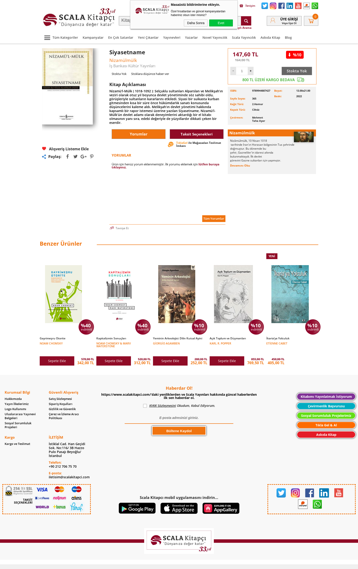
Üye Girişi (289, 19)
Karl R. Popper (220, 343)
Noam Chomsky (51, 343)
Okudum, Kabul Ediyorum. (179, 398)
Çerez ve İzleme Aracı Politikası (64, 409)
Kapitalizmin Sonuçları (111, 338)
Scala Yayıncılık (244, 37)
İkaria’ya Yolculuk (278, 338)
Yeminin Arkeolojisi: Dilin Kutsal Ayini (177, 338)
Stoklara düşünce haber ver (150, 74)
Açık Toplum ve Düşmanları (228, 338)
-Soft (154, 563)
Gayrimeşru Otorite (52, 338)
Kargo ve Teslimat (17, 437)
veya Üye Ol (289, 23)
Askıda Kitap (270, 37)
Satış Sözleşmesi (60, 392)
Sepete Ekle (57, 354)
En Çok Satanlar (120, 37)
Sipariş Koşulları (60, 397)
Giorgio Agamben (166, 343)
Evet (221, 23)
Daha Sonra (196, 23)
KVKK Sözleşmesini (162, 398)
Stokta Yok (297, 71)
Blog (288, 37)
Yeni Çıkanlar (148, 37)
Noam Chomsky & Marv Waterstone (113, 344)
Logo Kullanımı (15, 402)
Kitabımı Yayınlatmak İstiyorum (326, 389)
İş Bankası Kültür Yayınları (132, 66)
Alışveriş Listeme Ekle (65, 149)
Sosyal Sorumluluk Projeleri (18, 418)
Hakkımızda (13, 392)
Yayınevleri (171, 37)
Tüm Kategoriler (60, 37)
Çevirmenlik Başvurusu (326, 399)
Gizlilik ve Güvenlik (62, 402)
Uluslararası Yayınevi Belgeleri (20, 409)
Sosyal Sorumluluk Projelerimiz (326, 408)
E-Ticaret (165, 563)
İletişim (247, 5)
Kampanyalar (93, 37)
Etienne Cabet (276, 343)
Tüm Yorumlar (213, 218)
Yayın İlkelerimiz (17, 397)
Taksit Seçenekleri (197, 134)
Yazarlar (191, 37)
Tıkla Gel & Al (326, 418)
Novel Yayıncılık (214, 37)
